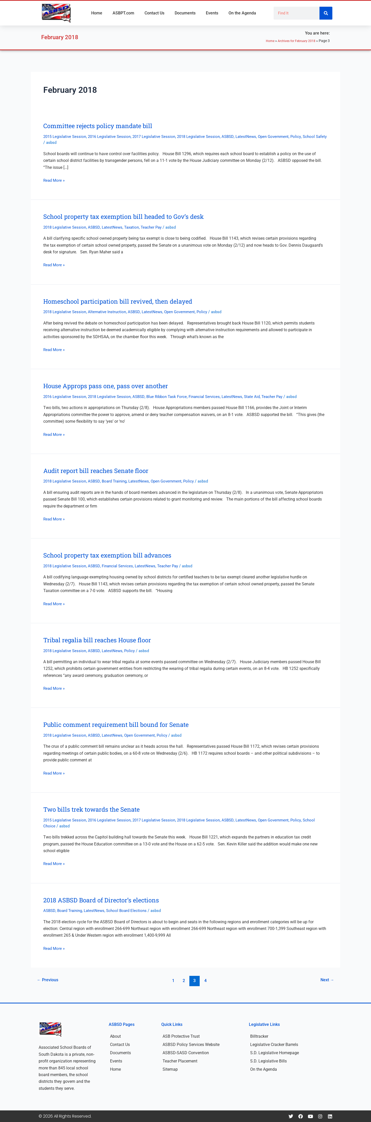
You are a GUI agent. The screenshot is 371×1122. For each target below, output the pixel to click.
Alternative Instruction (110, 311)
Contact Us (154, 13)
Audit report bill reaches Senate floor (100, 470)
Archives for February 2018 (293, 41)
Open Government (286, 136)
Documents (185, 13)
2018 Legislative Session (207, 136)
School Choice (56, 826)
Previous (49, 980)
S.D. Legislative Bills (268, 1061)
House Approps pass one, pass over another (110, 385)
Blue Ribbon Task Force (173, 396)
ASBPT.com (123, 13)
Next (326, 980)
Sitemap (170, 1069)
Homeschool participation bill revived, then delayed (123, 301)
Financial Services (213, 396)
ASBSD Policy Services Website (191, 1044)
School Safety (56, 142)
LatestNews (257, 136)
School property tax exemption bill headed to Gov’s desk (129, 216)
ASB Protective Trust (181, 1036)
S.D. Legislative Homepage (274, 1052)
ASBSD (238, 136)
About (115, 1036)
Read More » (54, 180)
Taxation (136, 227)
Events (212, 13)
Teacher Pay (157, 227)
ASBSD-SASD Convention (186, 1052)
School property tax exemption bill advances (112, 555)
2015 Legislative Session (66, 136)
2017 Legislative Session (160, 136)
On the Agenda (242, 13)
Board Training (118, 481)
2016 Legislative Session (113, 136)
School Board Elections (131, 910)
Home (96, 13)
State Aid (263, 396)
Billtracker (259, 1036)
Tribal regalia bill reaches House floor (101, 639)
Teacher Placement (180, 1061)
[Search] (325, 13)
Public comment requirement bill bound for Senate (122, 724)
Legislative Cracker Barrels (274, 1044)
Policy (309, 136)
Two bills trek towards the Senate (95, 809)
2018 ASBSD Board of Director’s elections (105, 899)
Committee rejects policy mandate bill (102, 125)
